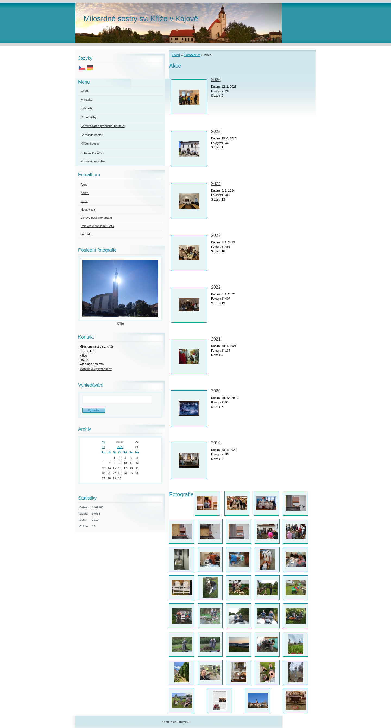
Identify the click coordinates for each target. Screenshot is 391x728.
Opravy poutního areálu (96, 217)
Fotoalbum (192, 55)
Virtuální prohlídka (93, 161)
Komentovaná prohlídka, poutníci (103, 126)
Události (86, 108)
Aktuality (86, 99)
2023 (216, 235)
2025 (216, 131)
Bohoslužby (88, 117)
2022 (216, 287)
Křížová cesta (90, 143)
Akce (84, 184)
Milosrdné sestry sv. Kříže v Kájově (141, 18)
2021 (216, 339)
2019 (216, 443)
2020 (216, 391)
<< (103, 441)
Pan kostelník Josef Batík (97, 226)
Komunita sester (91, 134)
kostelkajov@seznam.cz (96, 369)
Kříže (84, 201)
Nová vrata (88, 209)
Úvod (176, 55)
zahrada (86, 234)
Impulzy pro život (92, 152)
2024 (216, 183)
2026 (216, 79)
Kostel (85, 193)
